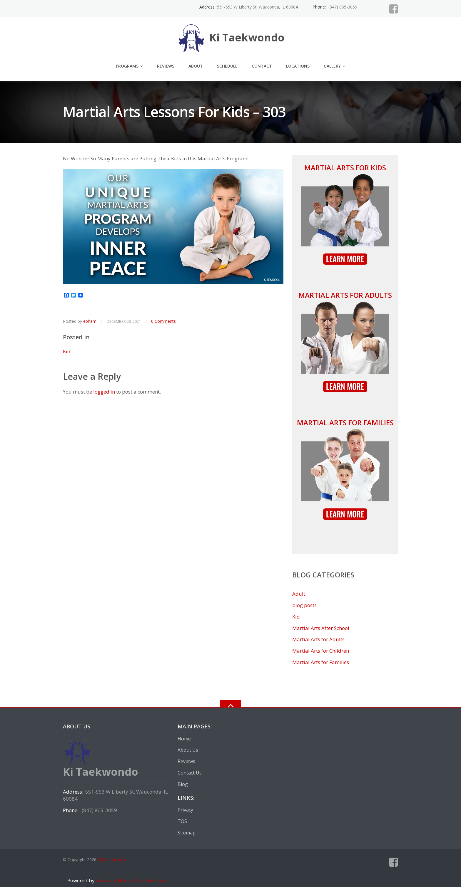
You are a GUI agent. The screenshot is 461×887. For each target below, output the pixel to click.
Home (184, 738)
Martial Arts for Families (345, 422)
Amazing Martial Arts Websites (131, 880)
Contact (262, 66)
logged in (104, 391)
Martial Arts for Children (320, 650)
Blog (183, 784)
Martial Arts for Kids (345, 167)
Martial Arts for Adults (345, 295)
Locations (298, 66)
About (195, 66)
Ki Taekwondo (111, 859)
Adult (298, 593)
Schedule (227, 66)
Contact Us (190, 773)
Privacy (185, 810)
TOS (182, 821)
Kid (67, 351)
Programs (127, 66)
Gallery (332, 66)
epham (89, 321)
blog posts (304, 605)
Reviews (165, 66)
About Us (188, 750)
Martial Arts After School (320, 628)
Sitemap (187, 832)
